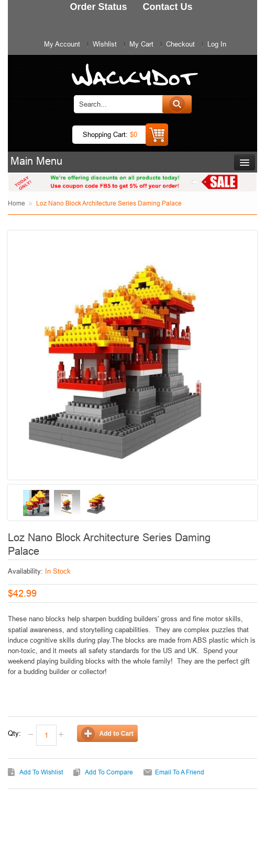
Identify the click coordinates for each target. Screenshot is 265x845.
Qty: (14, 733)
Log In (216, 44)
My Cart (141, 44)
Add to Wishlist (41, 772)
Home (16, 203)
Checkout (180, 44)
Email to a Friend (179, 772)
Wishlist (105, 44)
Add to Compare (109, 772)
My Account (62, 44)
